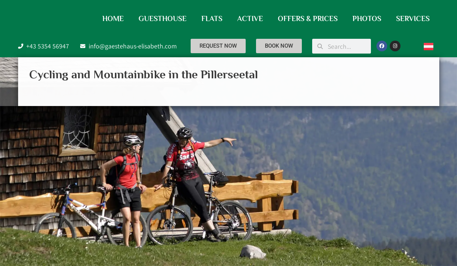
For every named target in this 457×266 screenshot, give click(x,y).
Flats (211, 18)
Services (413, 18)
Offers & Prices (308, 18)
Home (113, 18)
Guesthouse (163, 18)
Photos (366, 18)
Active (250, 18)
